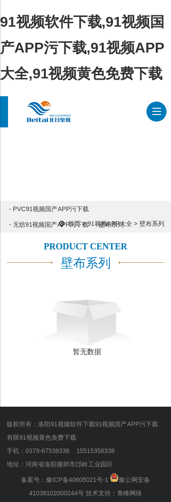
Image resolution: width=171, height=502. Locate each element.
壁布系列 (151, 223)
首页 (74, 223)
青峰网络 (129, 493)
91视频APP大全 (110, 223)
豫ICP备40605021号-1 (77, 479)
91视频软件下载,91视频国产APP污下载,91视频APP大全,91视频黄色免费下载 (82, 47)
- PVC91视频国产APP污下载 (49, 208)
